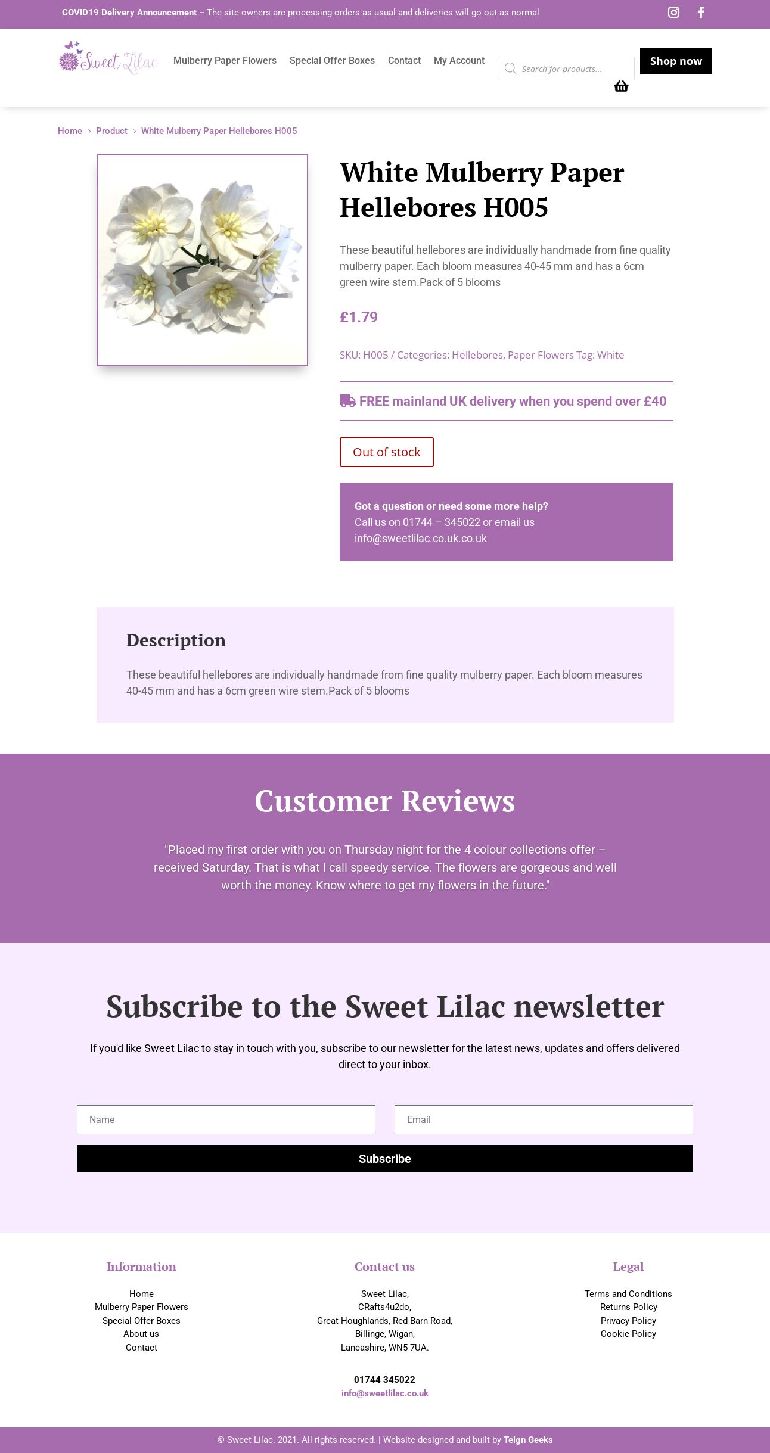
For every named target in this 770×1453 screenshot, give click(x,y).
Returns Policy (628, 1307)
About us (141, 1333)
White (611, 355)
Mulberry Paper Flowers (225, 61)
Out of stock (387, 452)
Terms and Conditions (628, 1294)
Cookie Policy (628, 1333)
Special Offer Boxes (332, 61)
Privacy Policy (628, 1320)
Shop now (676, 61)
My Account (459, 61)
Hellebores (477, 355)
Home (141, 1294)
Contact (404, 61)
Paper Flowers (541, 355)
